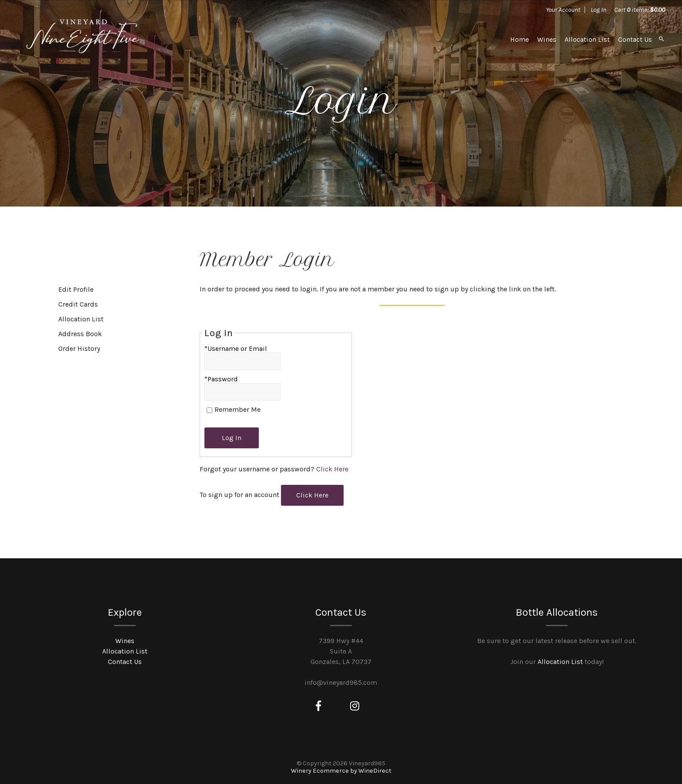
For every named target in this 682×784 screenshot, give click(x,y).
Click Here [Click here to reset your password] (332, 469)
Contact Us (635, 39)
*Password (221, 379)
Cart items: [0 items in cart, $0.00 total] (639, 9)
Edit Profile (76, 289)
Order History (79, 348)
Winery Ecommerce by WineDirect (341, 770)
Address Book (80, 334)
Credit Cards (78, 304)
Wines (546, 39)
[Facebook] (318, 706)
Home (519, 39)
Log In (598, 9)
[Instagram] (355, 706)
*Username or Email (235, 348)
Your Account (563, 9)
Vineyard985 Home (83, 39)
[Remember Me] (209, 410)
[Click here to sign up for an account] (312, 495)
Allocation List (587, 39)
